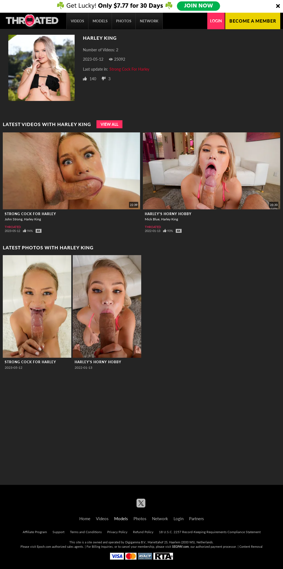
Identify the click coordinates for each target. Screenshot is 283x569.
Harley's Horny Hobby (168, 214)
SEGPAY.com (180, 546)
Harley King (32, 219)
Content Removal (251, 546)
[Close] (278, 6)
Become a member (252, 20)
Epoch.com (44, 546)
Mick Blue (152, 219)
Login (216, 20)
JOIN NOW (198, 6)
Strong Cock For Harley (129, 69)
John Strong (13, 219)
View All (109, 124)
